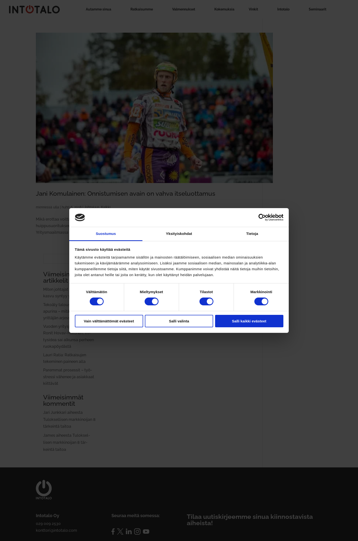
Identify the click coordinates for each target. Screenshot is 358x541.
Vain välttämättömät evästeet (109, 321)
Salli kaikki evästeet (249, 321)
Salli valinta (179, 321)
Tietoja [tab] (252, 234)
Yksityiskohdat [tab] (179, 234)
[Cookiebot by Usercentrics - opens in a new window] (262, 217)
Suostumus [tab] (106, 234)
